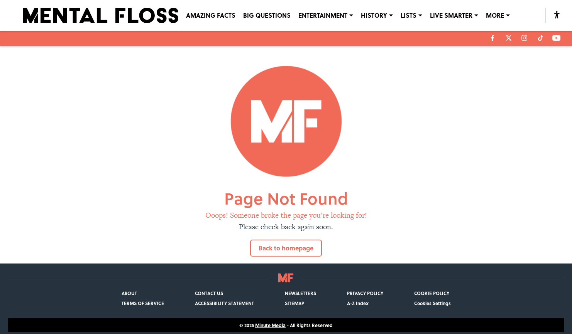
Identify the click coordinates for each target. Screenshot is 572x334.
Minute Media (270, 325)
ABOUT (129, 293)
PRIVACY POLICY (365, 293)
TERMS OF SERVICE (143, 303)
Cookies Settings (432, 303)
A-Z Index (358, 303)
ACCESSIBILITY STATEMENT (224, 303)
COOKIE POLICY (431, 293)
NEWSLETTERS (300, 293)
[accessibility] (556, 15)
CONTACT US (209, 293)
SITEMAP (294, 303)
